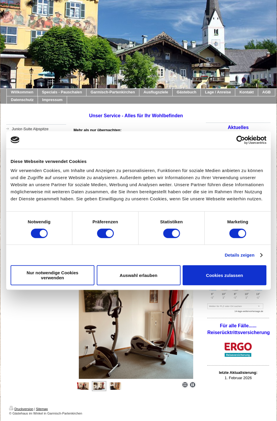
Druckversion (21, 409)
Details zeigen (239, 254)
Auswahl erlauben (138, 275)
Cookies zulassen (224, 275)
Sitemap (42, 409)
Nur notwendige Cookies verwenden (53, 275)
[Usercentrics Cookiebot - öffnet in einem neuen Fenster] (240, 140)
